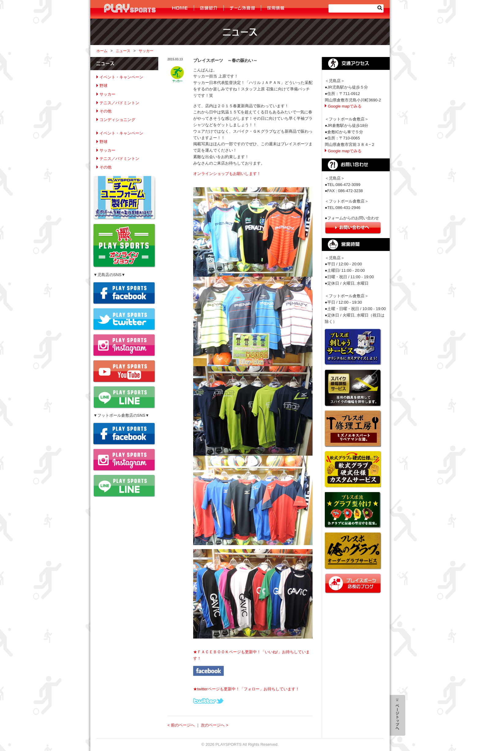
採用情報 (275, 8)
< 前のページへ (181, 725)
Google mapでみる (345, 106)
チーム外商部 (242, 8)
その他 (105, 111)
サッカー (146, 51)
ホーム (101, 51)
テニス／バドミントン (119, 103)
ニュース (123, 51)
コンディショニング (117, 119)
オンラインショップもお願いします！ (227, 173)
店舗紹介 (209, 8)
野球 (103, 85)
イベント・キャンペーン (121, 77)
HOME (180, 8)
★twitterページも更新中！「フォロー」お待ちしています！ (246, 689)
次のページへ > (214, 725)
